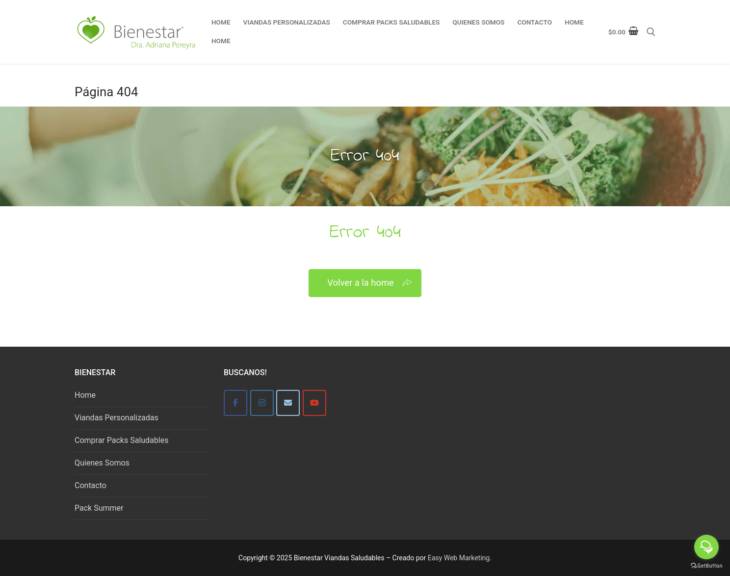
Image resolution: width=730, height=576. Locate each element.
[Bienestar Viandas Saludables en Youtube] (314, 403)
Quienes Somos (102, 462)
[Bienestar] (235, 403)
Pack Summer (99, 508)
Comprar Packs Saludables (121, 440)
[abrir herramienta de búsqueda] (651, 31)
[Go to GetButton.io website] (706, 566)
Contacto (90, 485)
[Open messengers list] (706, 547)
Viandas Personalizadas (116, 417)
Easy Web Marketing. (460, 558)
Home (85, 395)
